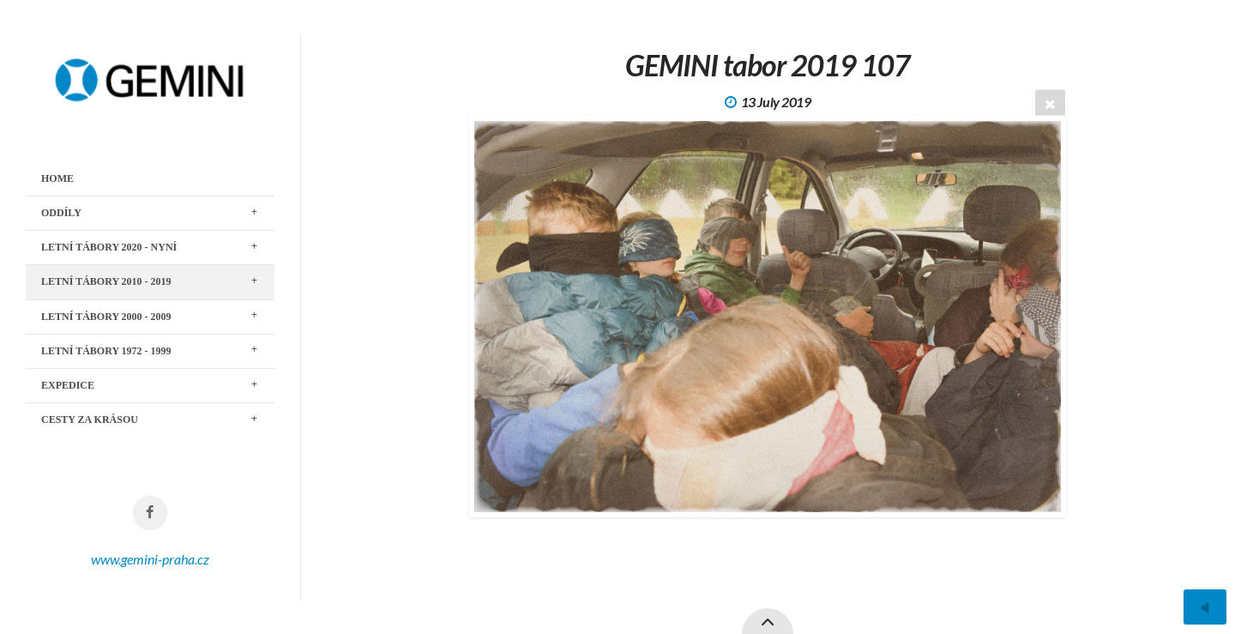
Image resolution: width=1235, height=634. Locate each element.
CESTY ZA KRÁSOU (89, 420)
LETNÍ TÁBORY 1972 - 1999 (106, 351)
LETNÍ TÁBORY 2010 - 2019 (106, 281)
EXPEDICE (67, 385)
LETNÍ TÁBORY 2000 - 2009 (106, 317)
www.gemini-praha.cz (150, 559)
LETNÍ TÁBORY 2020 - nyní (109, 247)
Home (57, 178)
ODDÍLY (61, 213)
